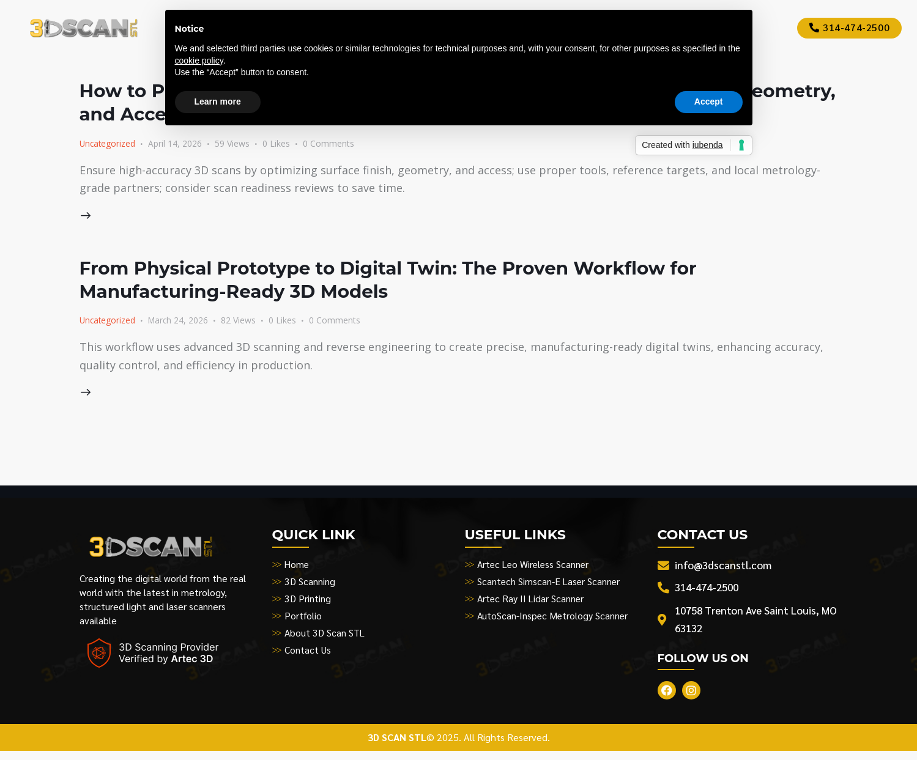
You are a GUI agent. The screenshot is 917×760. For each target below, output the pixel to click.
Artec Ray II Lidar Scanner (531, 604)
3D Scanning (310, 587)
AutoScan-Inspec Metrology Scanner (553, 621)
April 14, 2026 (177, 143)
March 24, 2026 (181, 323)
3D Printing (308, 604)
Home (297, 570)
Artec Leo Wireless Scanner (535, 570)
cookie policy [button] (199, 60)
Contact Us (308, 655)
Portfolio (303, 621)
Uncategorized (108, 143)
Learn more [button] (218, 101)
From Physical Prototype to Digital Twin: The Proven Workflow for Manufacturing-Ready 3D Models (447, 281)
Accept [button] (708, 101)
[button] (284, 144)
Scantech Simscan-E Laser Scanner (550, 587)
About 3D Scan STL (325, 638)
